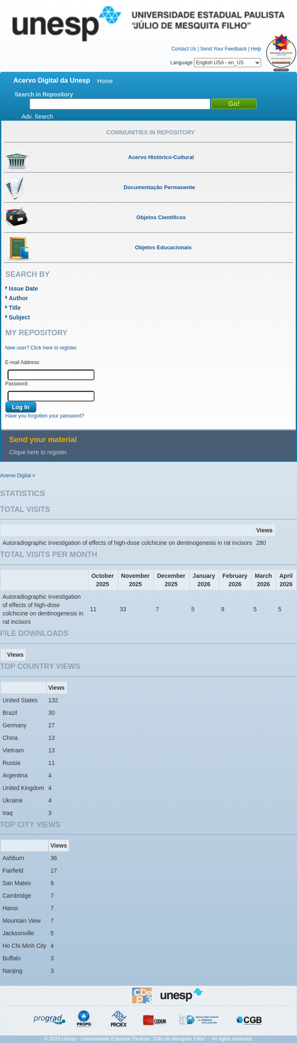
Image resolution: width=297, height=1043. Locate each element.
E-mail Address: (22, 362)
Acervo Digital (15, 475)
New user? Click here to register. (41, 348)
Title (15, 307)
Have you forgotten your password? (44, 416)
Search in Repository (44, 94)
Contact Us (183, 49)
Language (215, 63)
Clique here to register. (38, 452)
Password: (17, 384)
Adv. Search (37, 116)
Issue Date (23, 288)
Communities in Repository (150, 132)
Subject (19, 317)
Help (256, 49)
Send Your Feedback (223, 49)
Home (105, 81)
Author (18, 298)
